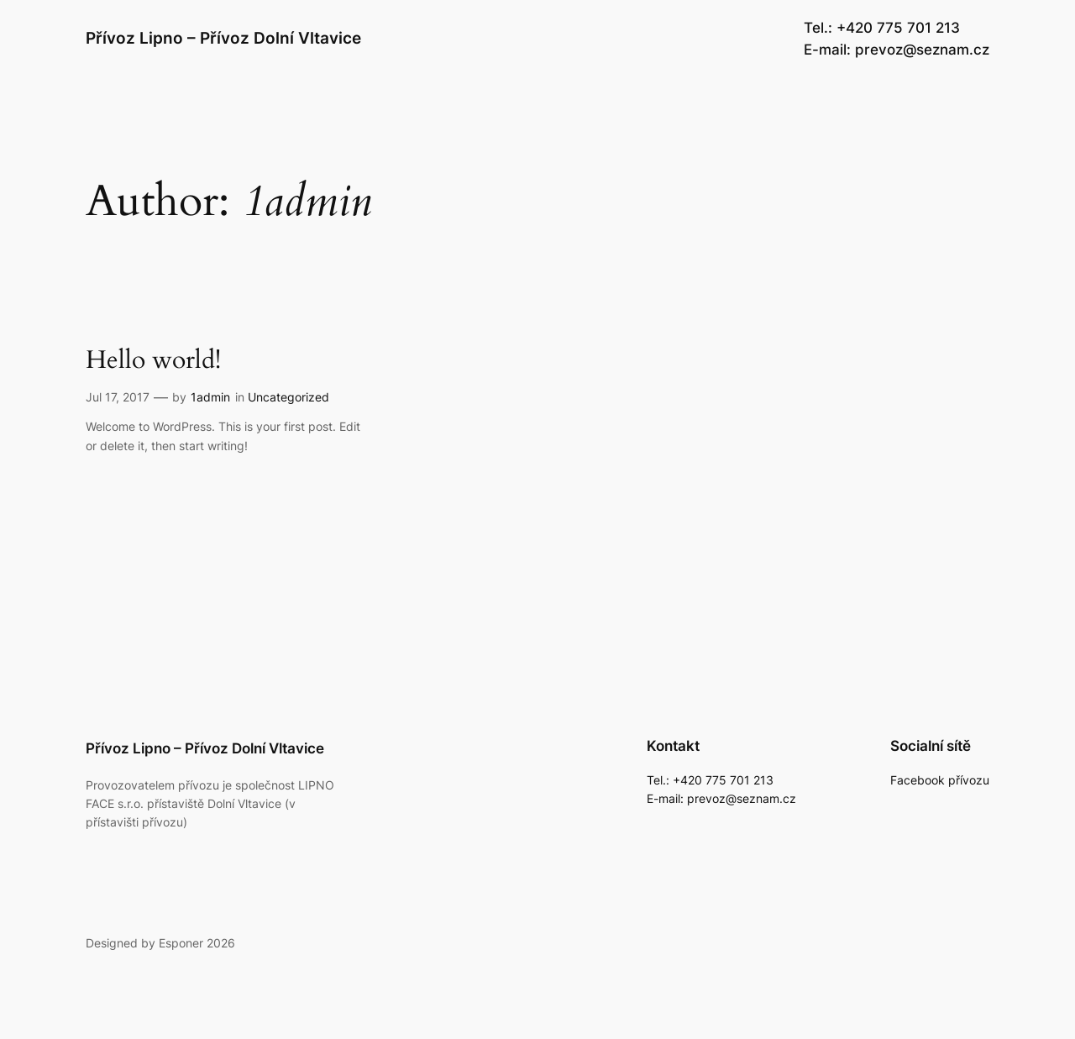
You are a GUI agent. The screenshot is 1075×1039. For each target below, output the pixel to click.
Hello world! (153, 361)
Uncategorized (288, 397)
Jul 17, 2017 (117, 397)
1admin (210, 397)
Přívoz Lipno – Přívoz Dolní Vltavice (223, 38)
